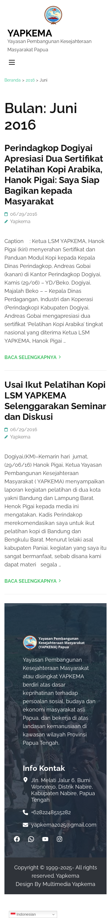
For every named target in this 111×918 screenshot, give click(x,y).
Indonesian (23, 914)
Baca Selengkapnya (30, 357)
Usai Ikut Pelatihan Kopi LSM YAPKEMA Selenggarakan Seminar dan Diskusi (55, 400)
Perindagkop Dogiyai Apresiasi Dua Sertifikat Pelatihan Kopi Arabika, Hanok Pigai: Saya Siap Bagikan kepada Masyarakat (53, 175)
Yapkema (20, 221)
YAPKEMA (29, 33)
